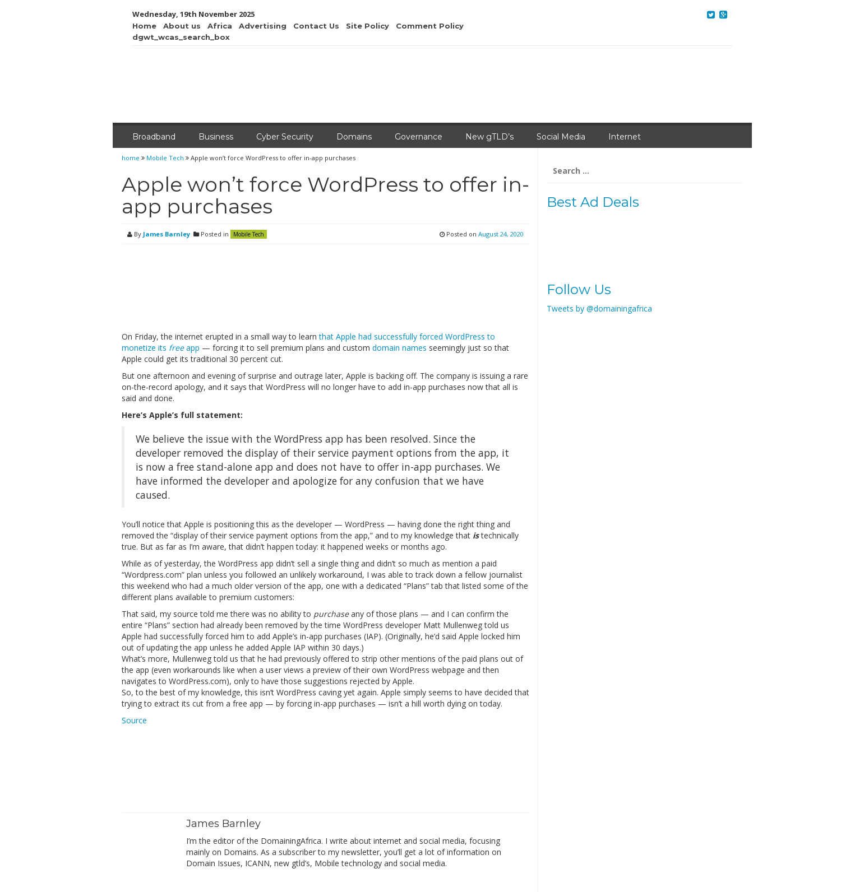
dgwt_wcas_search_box (181, 36)
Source (134, 720)
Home (144, 25)
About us (182, 25)
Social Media (561, 137)
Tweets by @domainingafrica (599, 308)
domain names (399, 347)
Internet (624, 137)
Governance (418, 137)
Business (215, 137)
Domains (354, 137)
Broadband (153, 137)
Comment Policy (430, 25)
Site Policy (367, 25)
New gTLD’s (489, 137)
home (131, 158)
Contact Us (316, 25)
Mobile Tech (165, 158)
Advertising (263, 25)
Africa (219, 25)
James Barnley (166, 234)
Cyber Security (284, 137)
